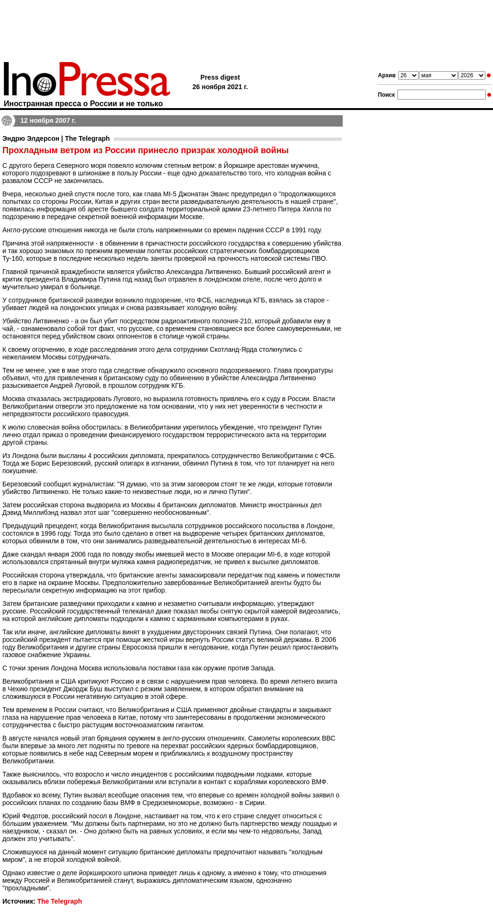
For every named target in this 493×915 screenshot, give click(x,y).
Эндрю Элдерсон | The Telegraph (56, 138)
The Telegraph (59, 901)
